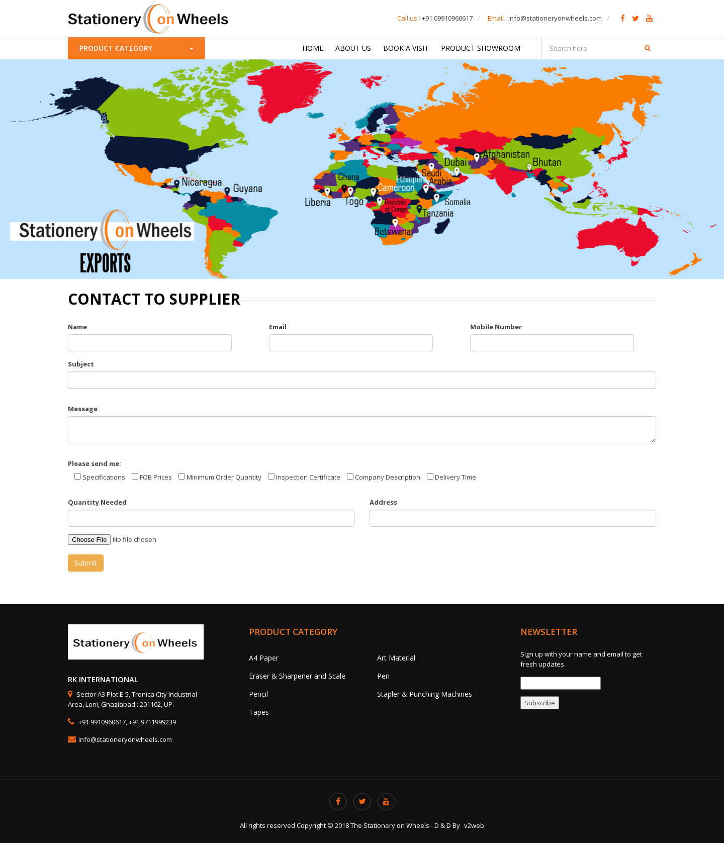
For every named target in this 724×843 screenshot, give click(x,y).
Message (83, 408)
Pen (383, 676)
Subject (81, 363)
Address (383, 502)
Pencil (258, 694)
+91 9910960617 (101, 721)
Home (312, 48)
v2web (474, 825)
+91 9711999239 (152, 721)
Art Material (396, 658)
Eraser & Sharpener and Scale (297, 676)
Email (278, 326)
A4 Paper (264, 658)
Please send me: (94, 463)
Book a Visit (406, 48)
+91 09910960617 (447, 18)
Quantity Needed (97, 502)
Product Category (136, 48)
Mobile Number (496, 326)
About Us (353, 48)
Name (77, 326)
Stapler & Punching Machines (424, 694)
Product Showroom (480, 48)
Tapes (259, 712)
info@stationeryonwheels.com (555, 18)
